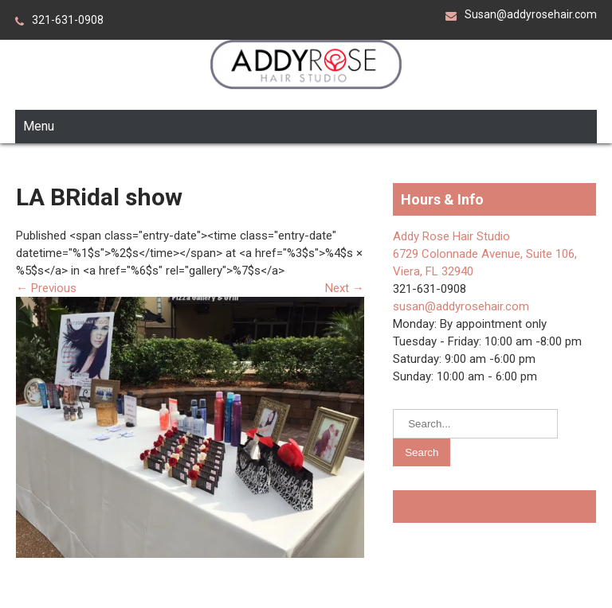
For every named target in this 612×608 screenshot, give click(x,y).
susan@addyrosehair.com (461, 306)
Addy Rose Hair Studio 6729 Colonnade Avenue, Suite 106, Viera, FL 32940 (485, 254)
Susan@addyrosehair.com (531, 14)
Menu (38, 126)
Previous (46, 288)
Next (344, 288)
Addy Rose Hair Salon (472, 506)
